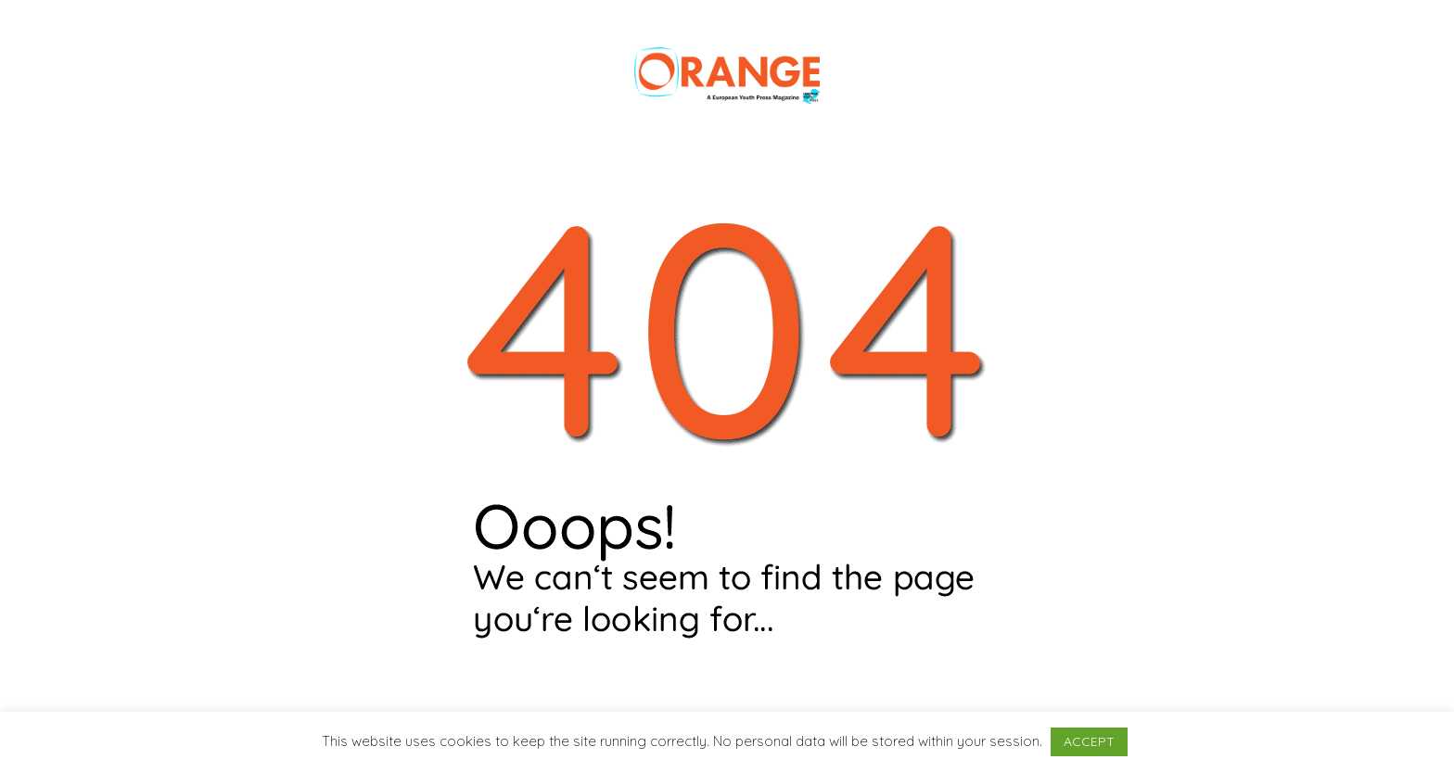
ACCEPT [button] (1089, 741)
